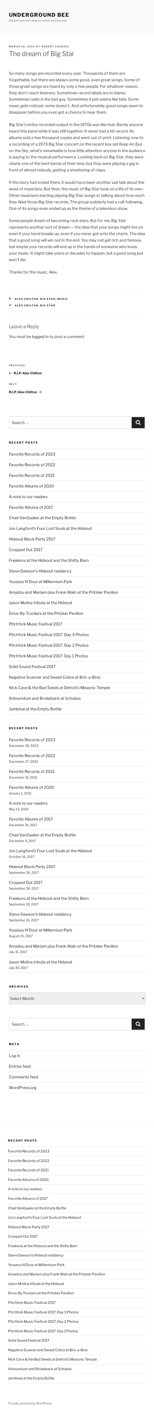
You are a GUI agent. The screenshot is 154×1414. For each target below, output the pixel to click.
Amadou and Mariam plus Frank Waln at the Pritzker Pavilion (63, 592)
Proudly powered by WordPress (30, 1403)
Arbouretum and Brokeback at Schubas (45, 698)
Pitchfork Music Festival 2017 (35, 624)
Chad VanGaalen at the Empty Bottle (42, 518)
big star (47, 298)
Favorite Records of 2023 (32, 454)
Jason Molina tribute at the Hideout (40, 602)
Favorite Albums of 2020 (31, 486)
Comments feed (23, 1077)
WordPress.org (22, 1087)
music (62, 298)
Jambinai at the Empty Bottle (35, 709)
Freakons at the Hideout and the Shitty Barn (49, 560)
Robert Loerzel (55, 46)
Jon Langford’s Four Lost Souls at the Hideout (50, 528)
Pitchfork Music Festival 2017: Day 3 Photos (49, 634)
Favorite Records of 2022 (32, 464)
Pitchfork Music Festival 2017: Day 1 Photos (48, 656)
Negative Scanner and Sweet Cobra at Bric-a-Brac (55, 677)
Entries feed (20, 1066)
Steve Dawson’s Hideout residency (40, 571)
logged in (40, 336)
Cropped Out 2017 (26, 549)
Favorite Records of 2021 (32, 475)
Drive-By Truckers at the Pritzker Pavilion (46, 613)
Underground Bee (39, 15)
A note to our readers (28, 496)
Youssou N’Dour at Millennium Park (40, 581)
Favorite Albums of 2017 (31, 507)
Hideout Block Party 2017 (32, 539)
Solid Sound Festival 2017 (32, 666)
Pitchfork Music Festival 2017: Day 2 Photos (49, 645)
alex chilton (26, 298)
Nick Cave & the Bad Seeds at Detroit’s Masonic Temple (59, 687)
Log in (14, 1055)
